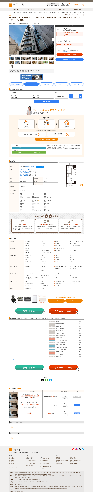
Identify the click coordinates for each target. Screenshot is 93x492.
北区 (68, 472)
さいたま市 (17, 481)
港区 (26, 472)
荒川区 (71, 472)
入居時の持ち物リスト (46, 465)
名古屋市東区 (27, 486)
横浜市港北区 (45, 475)
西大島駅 (21, 175)
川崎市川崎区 (53, 475)
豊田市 (49, 488)
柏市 (33, 479)
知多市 (58, 488)
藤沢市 (29, 477)
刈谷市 (46, 488)
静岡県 (11, 484)
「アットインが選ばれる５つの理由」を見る (46, 139)
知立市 (61, 488)
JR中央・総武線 (26, 169)
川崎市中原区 (63, 475)
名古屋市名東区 (23, 488)
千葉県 (11, 479)
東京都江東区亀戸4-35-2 (30, 166)
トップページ (13, 457)
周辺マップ (61, 84)
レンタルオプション (56, 300)
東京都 (11, 472)
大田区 (50, 472)
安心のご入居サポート (46, 461)
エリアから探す (15, 9)
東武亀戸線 (27, 171)
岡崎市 (36, 488)
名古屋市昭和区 (55, 486)
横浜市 (16, 475)
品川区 (44, 472)
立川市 (26, 474)
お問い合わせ (42, 188)
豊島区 (66, 472)
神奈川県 (11, 475)
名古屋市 (16, 486)
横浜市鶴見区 (20, 475)
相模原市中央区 (17, 477)
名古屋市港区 (79, 486)
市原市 (35, 479)
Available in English (74, 461)
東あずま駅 (22, 174)
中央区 (23, 472)
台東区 (35, 472)
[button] (53, 39)
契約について (46, 9)
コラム (58, 461)
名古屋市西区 (37, 486)
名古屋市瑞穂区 (61, 486)
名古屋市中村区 (43, 486)
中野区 (60, 472)
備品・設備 (46, 84)
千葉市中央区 (20, 479)
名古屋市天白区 (29, 488)
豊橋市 (33, 488)
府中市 (36, 474)
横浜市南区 (40, 475)
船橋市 (27, 479)
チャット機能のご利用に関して (76, 460)
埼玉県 (11, 481)
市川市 (24, 479)
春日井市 (43, 488)
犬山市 (55, 488)
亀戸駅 (21, 169)
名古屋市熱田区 (67, 486)
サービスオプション (74, 300)
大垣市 (19, 490)
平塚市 (26, 477)
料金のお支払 (30, 461)
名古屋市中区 (49, 486)
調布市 (39, 474)
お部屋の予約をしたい (32, 460)
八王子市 (23, 474)
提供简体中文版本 (74, 463)
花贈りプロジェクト (45, 468)
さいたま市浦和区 (29, 481)
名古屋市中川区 (74, 486)
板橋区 (74, 472)
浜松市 (16, 484)
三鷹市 (33, 474)
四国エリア (13, 463)
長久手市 (65, 488)
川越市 (40, 481)
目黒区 (47, 472)
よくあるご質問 (77, 9)
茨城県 (11, 482)
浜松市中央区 (20, 484)
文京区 (32, 472)
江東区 (41, 472)
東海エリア (13, 460)
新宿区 (29, 472)
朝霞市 (46, 481)
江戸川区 (19, 474)
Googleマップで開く (40, 166)
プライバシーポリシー (75, 457)
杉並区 (63, 472)
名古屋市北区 (32, 486)
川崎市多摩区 (74, 475)
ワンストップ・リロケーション (77, 465)
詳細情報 (31, 84)
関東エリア (13, 458)
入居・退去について (31, 463)
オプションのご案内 (45, 463)
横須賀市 (22, 477)
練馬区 (77, 472)
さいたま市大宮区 (22, 481)
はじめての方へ (31, 9)
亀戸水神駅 (22, 171)
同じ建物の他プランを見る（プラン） (69, 59)
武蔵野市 (29, 474)
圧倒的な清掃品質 (45, 460)
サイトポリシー (74, 458)
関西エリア (13, 461)
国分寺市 (49, 474)
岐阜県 (11, 490)
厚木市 (32, 477)
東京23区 (16, 472)
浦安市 (38, 479)
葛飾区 (16, 474)
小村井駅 (21, 172)
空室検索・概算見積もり (16, 84)
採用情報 (58, 458)
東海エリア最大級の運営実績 (62, 460)
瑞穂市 (22, 490)
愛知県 (11, 486)
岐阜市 (16, 490)
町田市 (42, 474)
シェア (81, 14)
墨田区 (38, 472)
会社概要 (58, 457)
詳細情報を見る (77, 405)
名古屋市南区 (17, 488)
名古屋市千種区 (21, 486)
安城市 (52, 488)
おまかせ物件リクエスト (15, 467)
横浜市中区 (36, 475)
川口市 (43, 481)
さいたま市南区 (36, 481)
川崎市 (49, 475)
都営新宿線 (26, 175)
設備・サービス (62, 9)
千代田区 (20, 472)
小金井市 (45, 474)
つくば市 (16, 482)
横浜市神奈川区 (26, 475)
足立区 (80, 472)
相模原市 (79, 475)
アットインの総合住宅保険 (46, 466)
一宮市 (39, 488)
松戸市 (30, 479)
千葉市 (16, 479)
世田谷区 (53, 472)
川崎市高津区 (69, 475)
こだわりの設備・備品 (46, 458)
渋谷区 (57, 472)
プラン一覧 (76, 84)
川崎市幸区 (59, 475)
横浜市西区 (31, 475)
